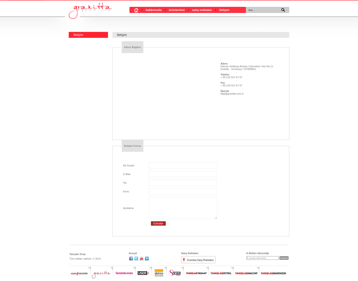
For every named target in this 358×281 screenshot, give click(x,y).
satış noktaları (198, 10)
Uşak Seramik (80, 271)
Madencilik (273, 271)
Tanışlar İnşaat (196, 271)
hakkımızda (150, 10)
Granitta (102, 271)
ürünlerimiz (173, 10)
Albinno (159, 271)
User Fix (144, 271)
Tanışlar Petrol (221, 271)
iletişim (220, 10)
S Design (175, 271)
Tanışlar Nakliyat (246, 271)
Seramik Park (124, 271)
